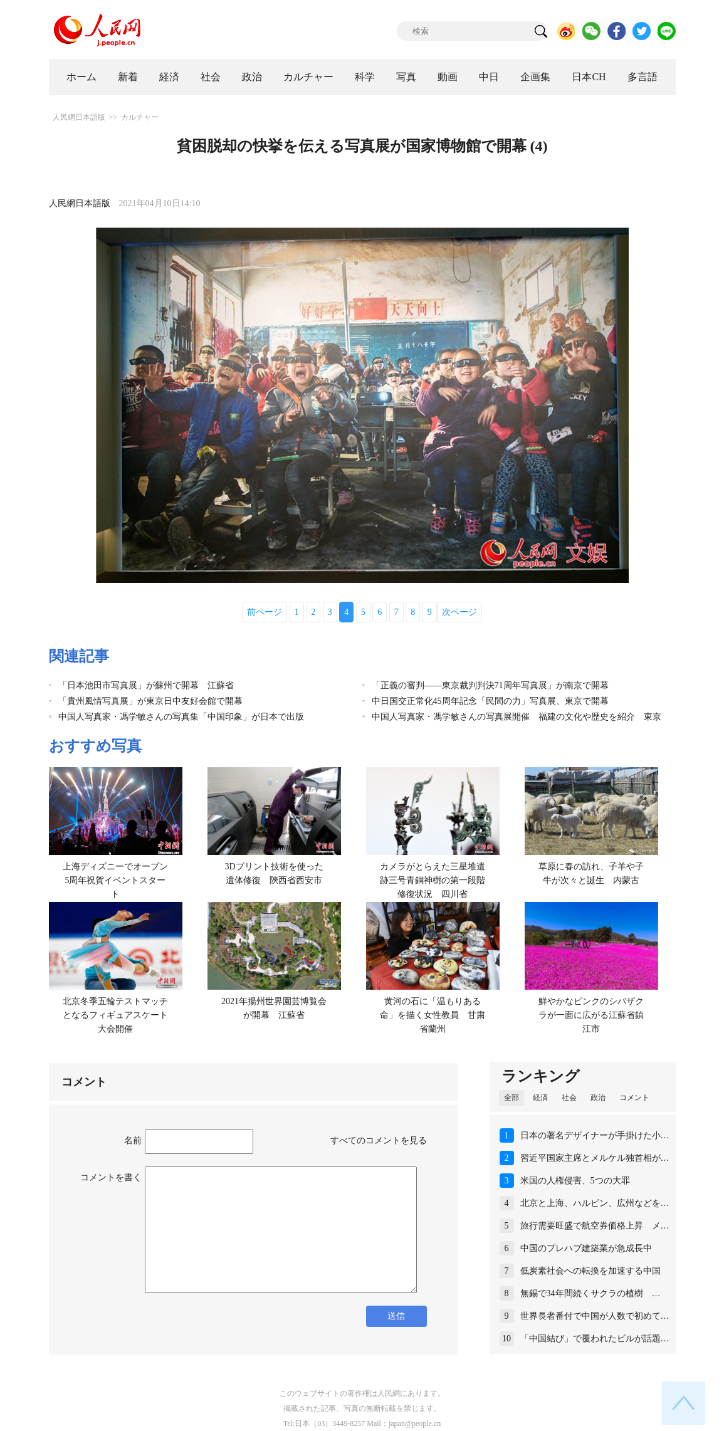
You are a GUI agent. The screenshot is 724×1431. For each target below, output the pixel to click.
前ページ (264, 612)
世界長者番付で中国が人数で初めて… (594, 1316)
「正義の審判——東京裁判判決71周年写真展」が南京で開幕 (490, 685)
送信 (396, 1316)
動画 (448, 76)
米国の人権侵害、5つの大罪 (575, 1180)
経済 (169, 76)
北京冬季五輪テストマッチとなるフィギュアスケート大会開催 (115, 1015)
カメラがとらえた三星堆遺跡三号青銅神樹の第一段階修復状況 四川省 (432, 880)
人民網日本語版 (79, 117)
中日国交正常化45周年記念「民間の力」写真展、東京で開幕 (490, 701)
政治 (252, 76)
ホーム (81, 76)
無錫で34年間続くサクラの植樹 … (590, 1293)
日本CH (589, 76)
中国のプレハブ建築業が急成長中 (586, 1248)
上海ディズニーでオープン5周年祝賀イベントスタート (115, 880)
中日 (489, 76)
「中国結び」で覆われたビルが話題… (594, 1338)
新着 (128, 76)
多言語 (642, 76)
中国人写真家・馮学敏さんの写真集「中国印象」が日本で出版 (181, 716)
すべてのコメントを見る (378, 1140)
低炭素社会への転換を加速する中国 (590, 1271)
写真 (406, 76)
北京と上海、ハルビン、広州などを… (594, 1203)
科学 (365, 76)
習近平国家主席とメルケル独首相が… (594, 1158)
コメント (634, 1097)
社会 (211, 76)
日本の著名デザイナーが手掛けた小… (594, 1135)
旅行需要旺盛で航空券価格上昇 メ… (594, 1225)
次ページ (459, 612)
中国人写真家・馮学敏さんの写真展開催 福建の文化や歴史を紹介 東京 (516, 716)
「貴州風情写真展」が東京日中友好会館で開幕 (150, 701)
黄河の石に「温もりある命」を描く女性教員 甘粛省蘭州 (432, 1015)
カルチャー (308, 76)
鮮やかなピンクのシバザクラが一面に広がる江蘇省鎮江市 (591, 1015)
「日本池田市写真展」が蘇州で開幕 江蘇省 (146, 685)
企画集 (535, 76)
